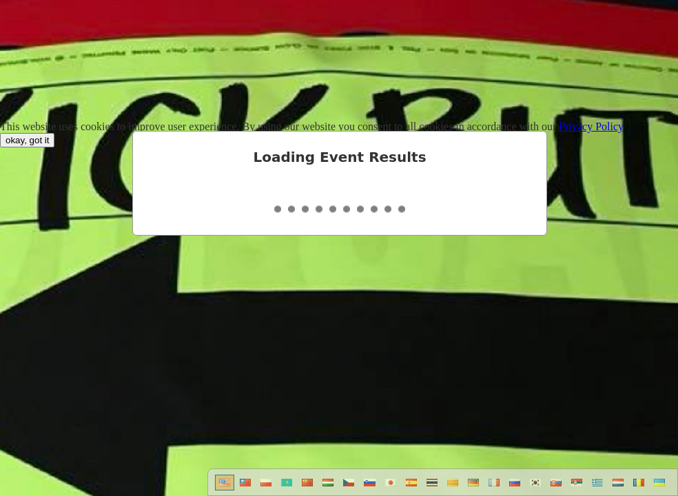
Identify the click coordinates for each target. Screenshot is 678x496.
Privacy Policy (591, 126)
